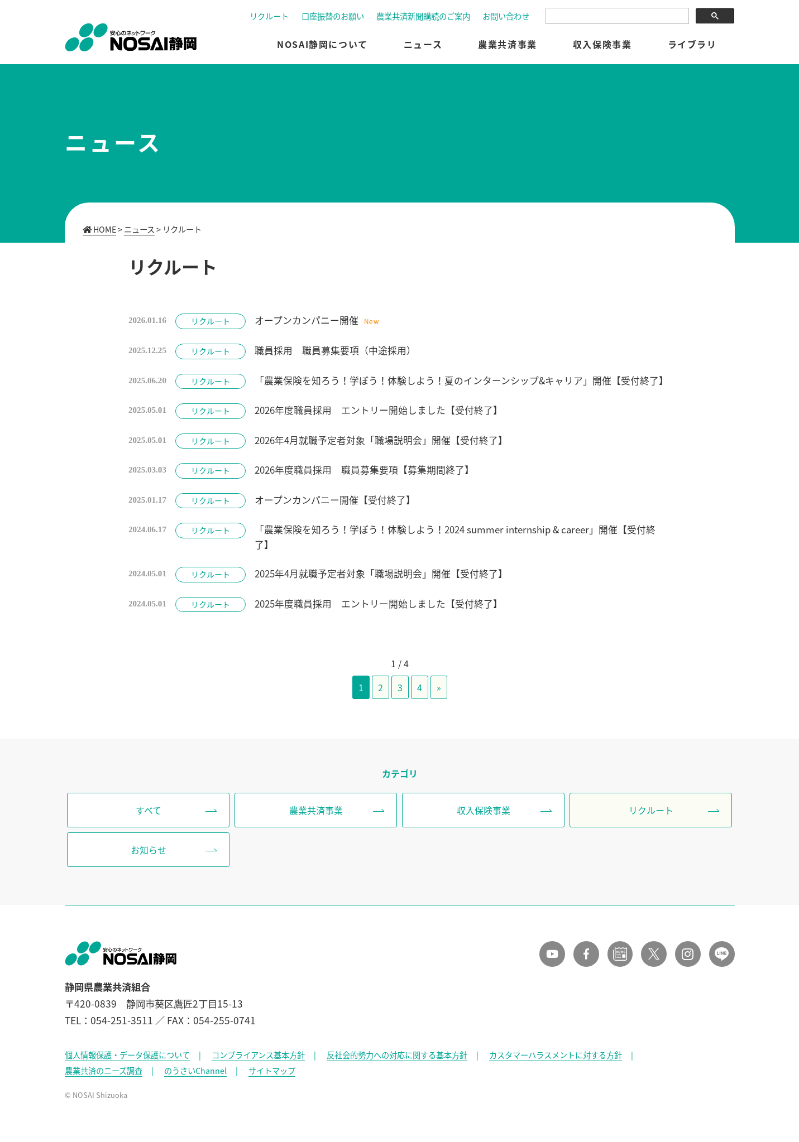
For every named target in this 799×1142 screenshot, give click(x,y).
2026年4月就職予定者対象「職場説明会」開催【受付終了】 (382, 440)
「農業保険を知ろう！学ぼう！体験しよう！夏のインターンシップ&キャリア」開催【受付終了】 (462, 380)
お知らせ (148, 852)
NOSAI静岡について (322, 45)
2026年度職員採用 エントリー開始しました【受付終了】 (380, 410)
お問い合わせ (505, 17)
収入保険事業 (602, 45)
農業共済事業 (507, 45)
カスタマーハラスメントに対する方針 (555, 1058)
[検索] (616, 17)
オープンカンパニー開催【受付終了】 (336, 501)
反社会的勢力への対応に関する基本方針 (397, 1058)
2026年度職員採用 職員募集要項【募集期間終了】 (365, 471)
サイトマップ (271, 1074)
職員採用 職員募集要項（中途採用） (336, 350)
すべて (148, 811)
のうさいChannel (195, 1074)
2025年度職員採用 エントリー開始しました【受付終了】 (380, 605)
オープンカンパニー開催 (308, 320)
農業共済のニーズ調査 (103, 1074)
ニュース (423, 45)
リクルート (269, 17)
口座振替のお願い (333, 17)
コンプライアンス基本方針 (258, 1058)
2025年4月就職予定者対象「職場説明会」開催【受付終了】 (382, 575)
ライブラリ (692, 45)
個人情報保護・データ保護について (127, 1058)
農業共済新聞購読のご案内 (423, 17)
